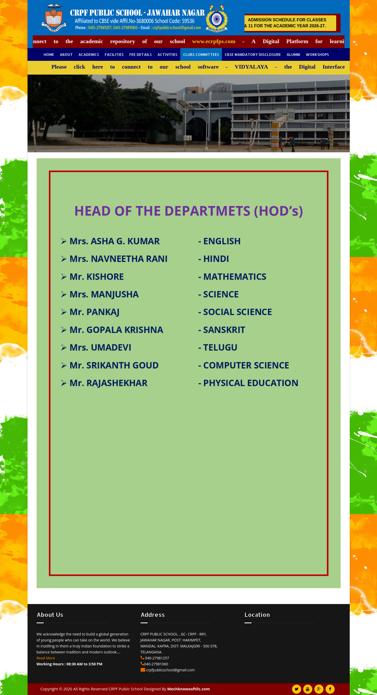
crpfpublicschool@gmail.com (170, 669)
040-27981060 (156, 663)
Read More (46, 657)
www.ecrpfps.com (209, 41)
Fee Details (140, 54)
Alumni (293, 54)
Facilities (114, 54)
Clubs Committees (201, 54)
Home (49, 54)
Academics (88, 54)
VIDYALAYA (246, 66)
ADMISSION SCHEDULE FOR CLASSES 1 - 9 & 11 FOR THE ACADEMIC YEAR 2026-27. (288, 23)
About (66, 54)
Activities (167, 54)
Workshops (317, 54)
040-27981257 (156, 657)
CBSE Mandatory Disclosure (253, 54)
